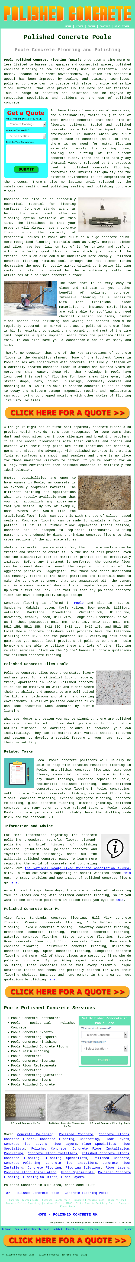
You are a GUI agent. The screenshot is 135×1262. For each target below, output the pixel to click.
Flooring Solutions (83, 1167)
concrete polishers (46, 631)
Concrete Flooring (57, 1139)
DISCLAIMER (121, 26)
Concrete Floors (114, 1134)
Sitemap (6, 1229)
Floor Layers (116, 1139)
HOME (68, 26)
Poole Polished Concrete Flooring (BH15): (42, 60)
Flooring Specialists (66, 1158)
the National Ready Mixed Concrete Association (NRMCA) (78, 868)
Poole (79, 603)
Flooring (93, 1229)
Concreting (89, 1139)
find (20, 918)
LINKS (79, 26)
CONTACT (105, 26)
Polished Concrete (76, 1134)
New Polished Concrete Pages (32, 1229)
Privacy (128, 1229)
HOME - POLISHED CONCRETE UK (67, 1214)
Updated (57, 1229)
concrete (109, 641)
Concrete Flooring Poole (86, 1193)
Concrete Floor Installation (101, 1148)
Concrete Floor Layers (25, 1144)
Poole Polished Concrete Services (49, 1008)
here (13, 882)
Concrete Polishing (35, 1134)
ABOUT (91, 26)
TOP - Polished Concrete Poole (31, 1193)
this (127, 873)
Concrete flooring (21, 603)
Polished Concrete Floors (105, 1153)
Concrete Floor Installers (52, 1153)
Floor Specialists (99, 1144)
